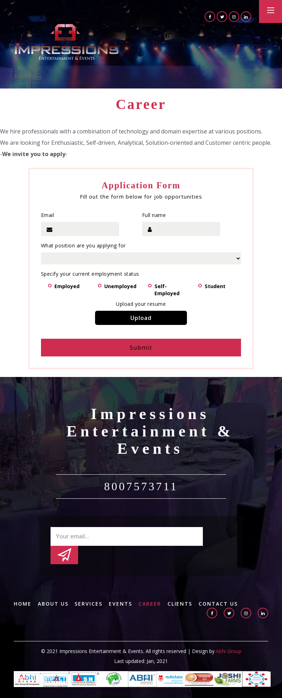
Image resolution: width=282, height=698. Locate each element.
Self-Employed (169, 287)
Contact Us (219, 586)
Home (22, 586)
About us (53, 586)
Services (89, 586)
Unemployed (122, 286)
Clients (180, 586)
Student (217, 286)
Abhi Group (228, 633)
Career (150, 586)
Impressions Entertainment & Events (150, 432)
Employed (69, 286)
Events (121, 586)
